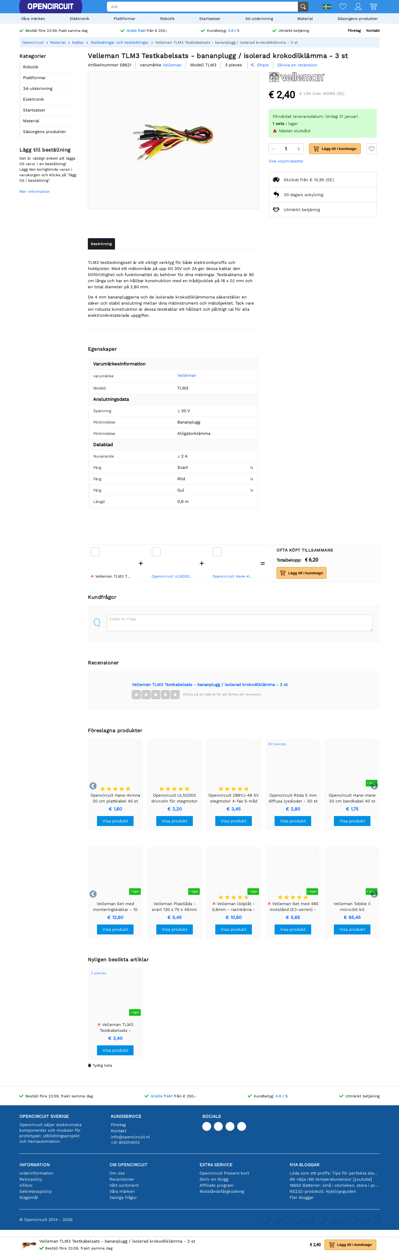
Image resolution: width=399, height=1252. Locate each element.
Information (34, 1164)
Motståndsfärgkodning (222, 1191)
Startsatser (210, 18)
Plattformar (124, 18)
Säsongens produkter (357, 18)
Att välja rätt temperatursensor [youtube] (331, 1179)
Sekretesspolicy (35, 1191)
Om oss (117, 1173)
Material (305, 18)
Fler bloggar (302, 1197)
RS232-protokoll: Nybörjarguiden (323, 1191)
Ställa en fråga (122, 619)
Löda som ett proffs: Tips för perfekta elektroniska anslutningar (335, 1173)
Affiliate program (217, 1185)
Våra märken (33, 18)
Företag (354, 30)
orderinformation (36, 1173)
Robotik (167, 18)
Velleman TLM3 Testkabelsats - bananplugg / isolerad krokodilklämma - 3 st (210, 684)
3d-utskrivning (259, 18)
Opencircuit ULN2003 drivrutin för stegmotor (173, 576)
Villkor (26, 1185)
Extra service (216, 1164)
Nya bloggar (304, 1164)
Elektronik (79, 18)
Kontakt (373, 30)
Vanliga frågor (123, 1197)
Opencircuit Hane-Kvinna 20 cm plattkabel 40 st (234, 576)
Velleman (178, 375)
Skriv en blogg (214, 1179)
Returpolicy (30, 1179)
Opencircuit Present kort (224, 1173)
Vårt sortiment (124, 1185)
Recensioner (121, 1179)
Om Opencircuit (128, 1164)
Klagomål (28, 1197)
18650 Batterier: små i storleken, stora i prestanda (335, 1185)
